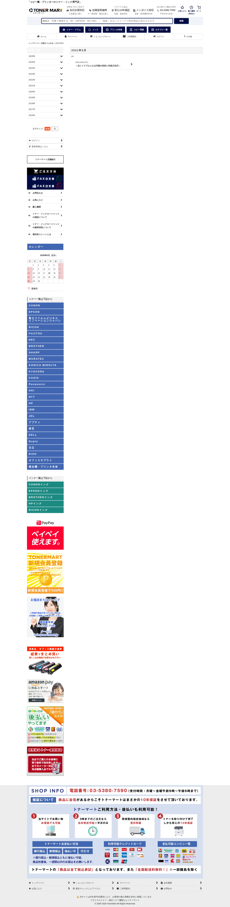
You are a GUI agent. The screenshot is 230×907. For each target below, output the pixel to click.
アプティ (34, 422)
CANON (34, 305)
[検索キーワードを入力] (107, 21)
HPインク (35, 503)
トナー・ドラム (71, 29)
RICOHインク (38, 509)
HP (31, 403)
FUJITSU (35, 333)
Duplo (33, 441)
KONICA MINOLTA (43, 365)
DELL (33, 434)
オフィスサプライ (40, 460)
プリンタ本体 (114, 29)
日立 (32, 447)
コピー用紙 (137, 29)
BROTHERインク (41, 497)
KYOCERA (36, 371)
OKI (32, 390)
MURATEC (36, 358)
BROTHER (36, 346)
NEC (32, 339)
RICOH (34, 327)
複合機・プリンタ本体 (43, 466)
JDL (32, 415)
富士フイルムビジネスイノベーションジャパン (45, 319)
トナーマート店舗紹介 (45, 159)
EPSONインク (39, 490)
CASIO (34, 377)
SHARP (34, 352)
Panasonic (37, 384)
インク (93, 29)
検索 (181, 21)
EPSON (34, 311)
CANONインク (39, 484)
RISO (33, 453)
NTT (32, 396)
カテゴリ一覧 (159, 29)
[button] (188, 36)
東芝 (32, 428)
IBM (32, 409)
